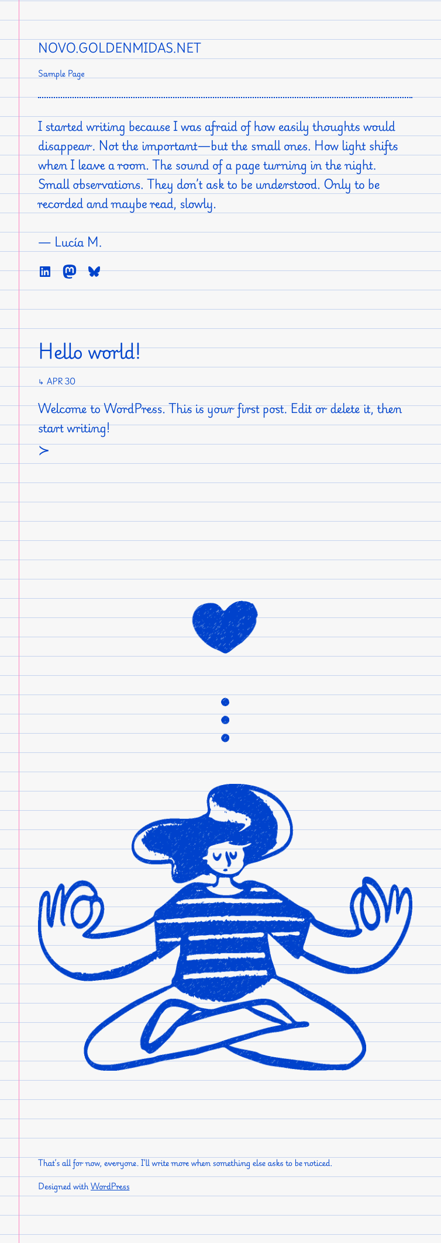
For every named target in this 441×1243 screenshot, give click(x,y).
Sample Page (61, 74)
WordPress (110, 1186)
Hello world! (89, 351)
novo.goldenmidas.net (119, 48)
